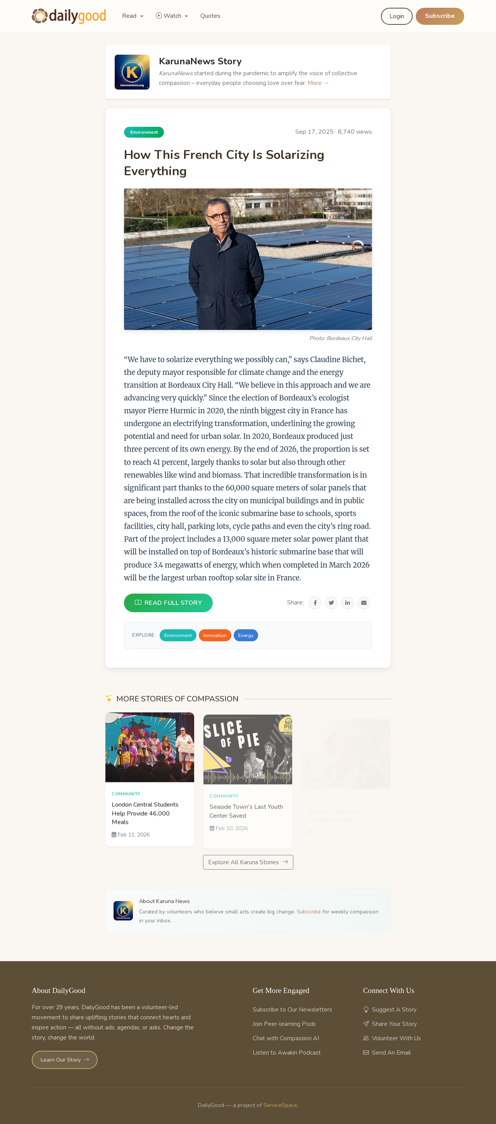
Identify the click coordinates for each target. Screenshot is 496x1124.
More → (318, 83)
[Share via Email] (364, 603)
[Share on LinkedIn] (347, 603)
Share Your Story (390, 1024)
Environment (178, 635)
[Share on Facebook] (315, 603)
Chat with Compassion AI (286, 1038)
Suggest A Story (390, 1009)
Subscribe (440, 16)
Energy (245, 635)
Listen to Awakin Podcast (287, 1053)
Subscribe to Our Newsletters (292, 1009)
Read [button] (130, 16)
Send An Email (387, 1053)
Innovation (215, 635)
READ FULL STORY (168, 603)
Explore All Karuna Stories (248, 862)
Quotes (210, 16)
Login (396, 16)
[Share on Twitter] (331, 603)
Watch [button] (169, 16)
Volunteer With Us (392, 1038)
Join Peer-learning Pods (284, 1024)
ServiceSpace (280, 1105)
